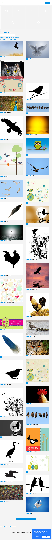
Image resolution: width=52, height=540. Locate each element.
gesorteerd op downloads (5, 37)
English (15, 533)
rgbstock (3, 3)
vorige (4, 39)
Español (23, 533)
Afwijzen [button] (37, 536)
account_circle (4, 56)
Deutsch (19, 533)
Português (31, 533)
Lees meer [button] (40, 533)
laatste (14, 39)
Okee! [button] (46, 536)
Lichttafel (13, 532)
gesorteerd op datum (15, 37)
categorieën (11, 3)
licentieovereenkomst (25, 532)
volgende (11, 39)
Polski (27, 533)
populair (20, 3)
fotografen (33, 3)
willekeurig (24, 3)
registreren (47, 2)
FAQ (26, 3)
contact (29, 3)
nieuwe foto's (16, 3)
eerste (1, 39)
